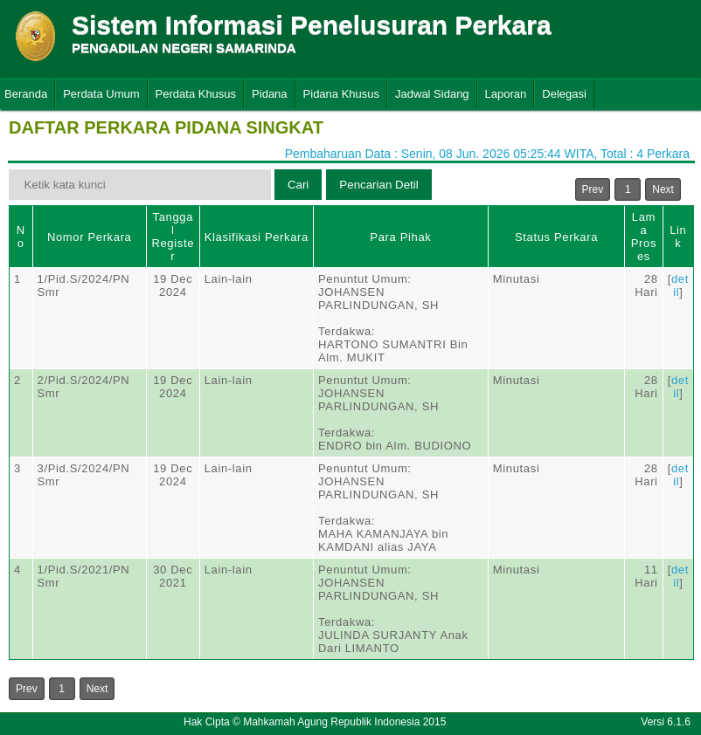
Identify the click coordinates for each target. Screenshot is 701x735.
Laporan (506, 93)
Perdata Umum (101, 93)
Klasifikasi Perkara (257, 237)
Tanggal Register (172, 236)
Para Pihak (400, 237)
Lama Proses (643, 236)
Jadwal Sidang (432, 93)
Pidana (269, 93)
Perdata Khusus (196, 93)
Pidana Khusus (341, 93)
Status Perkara (556, 237)
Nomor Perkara (89, 237)
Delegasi (564, 93)
